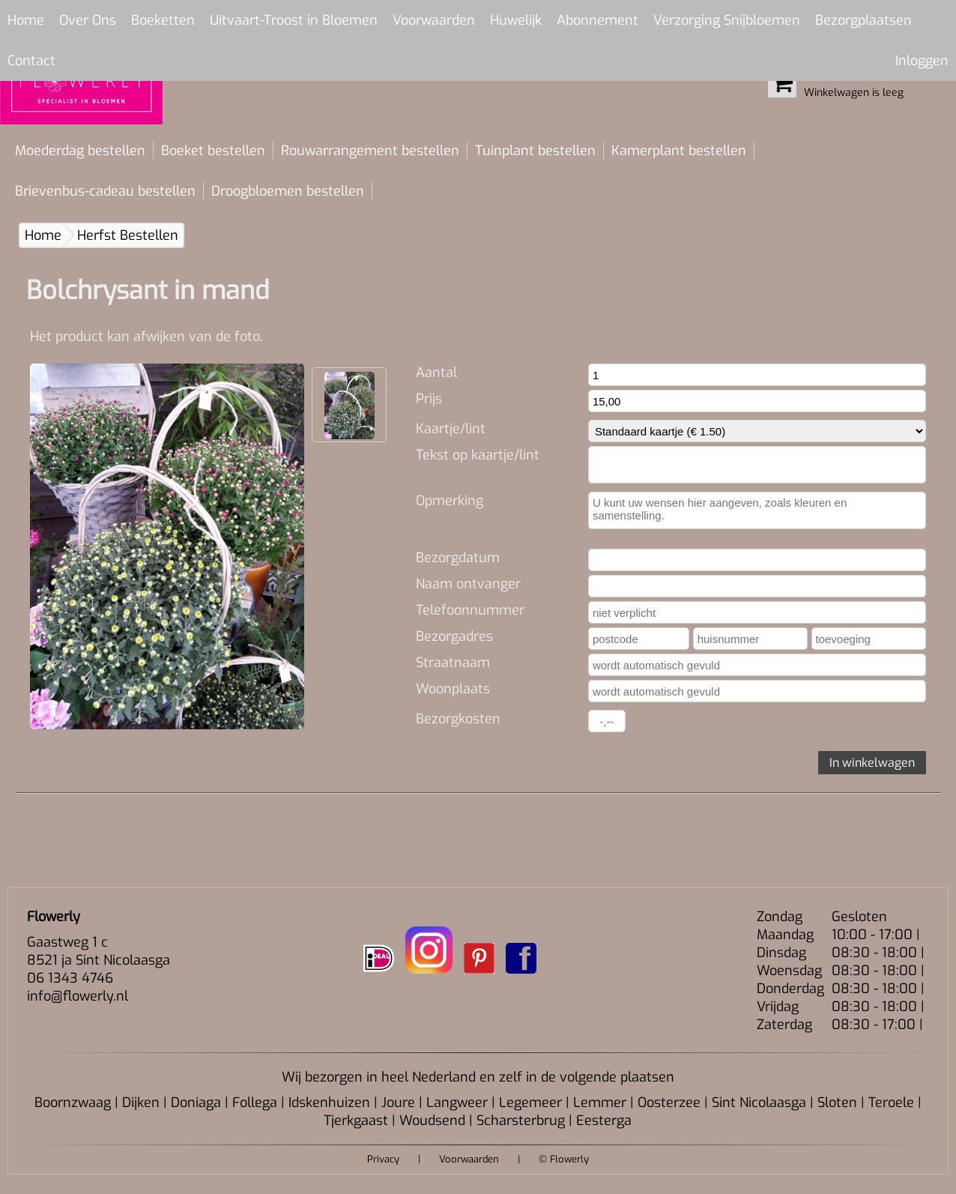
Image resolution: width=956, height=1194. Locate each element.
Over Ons (87, 20)
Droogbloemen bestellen (287, 191)
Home (25, 20)
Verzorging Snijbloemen (726, 20)
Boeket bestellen (213, 151)
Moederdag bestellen (80, 151)
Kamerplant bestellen (678, 151)
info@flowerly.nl (77, 996)
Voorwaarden (434, 20)
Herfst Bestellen (127, 235)
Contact (31, 61)
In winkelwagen (872, 763)
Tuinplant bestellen (535, 151)
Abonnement (597, 20)
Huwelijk (516, 20)
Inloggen (922, 61)
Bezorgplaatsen (863, 20)
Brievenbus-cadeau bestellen (105, 191)
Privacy (383, 1159)
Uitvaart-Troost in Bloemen (294, 20)
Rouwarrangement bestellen (370, 151)
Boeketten (163, 20)
